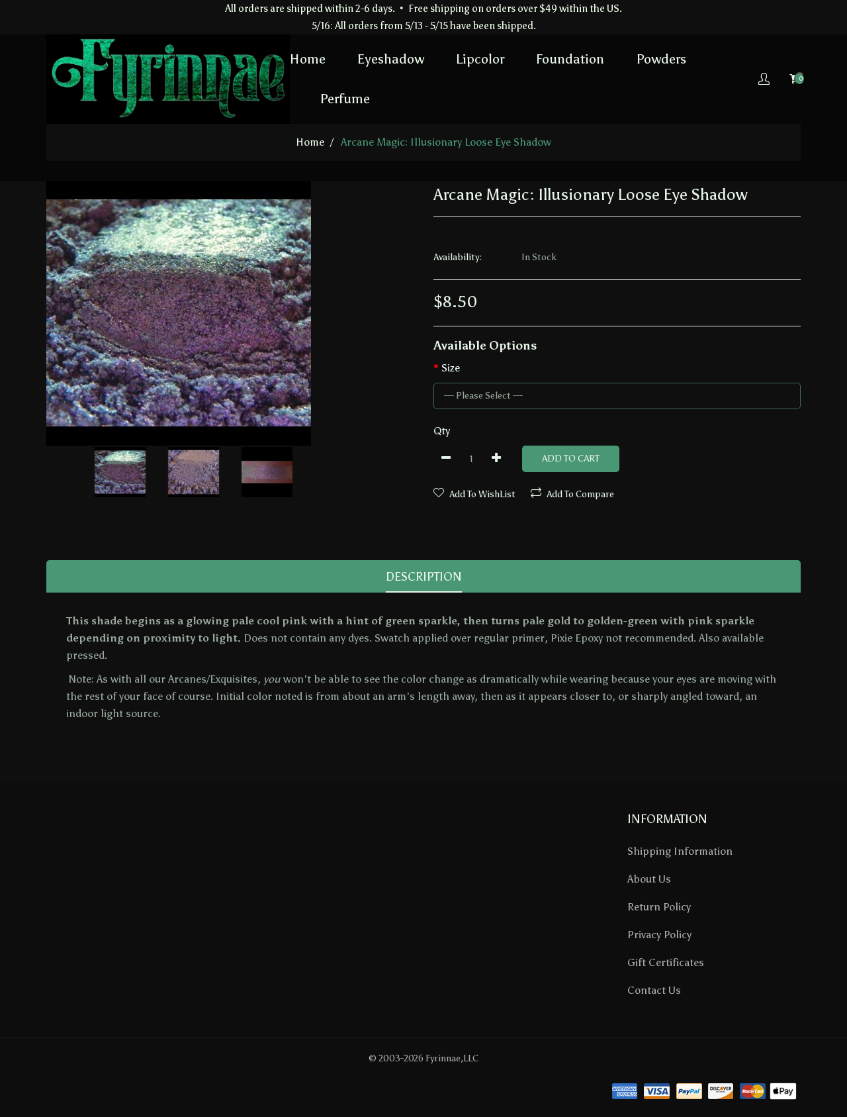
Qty (441, 430)
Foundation (570, 59)
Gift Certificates (665, 962)
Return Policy (659, 906)
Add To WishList (474, 493)
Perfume (345, 99)
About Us (649, 879)
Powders (661, 59)
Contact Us (654, 990)
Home (308, 59)
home (310, 142)
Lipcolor (480, 59)
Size (450, 368)
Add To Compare (572, 493)
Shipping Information (680, 851)
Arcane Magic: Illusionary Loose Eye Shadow (446, 142)
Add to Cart (571, 458)
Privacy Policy (659, 934)
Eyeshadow (390, 59)
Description (424, 576)
